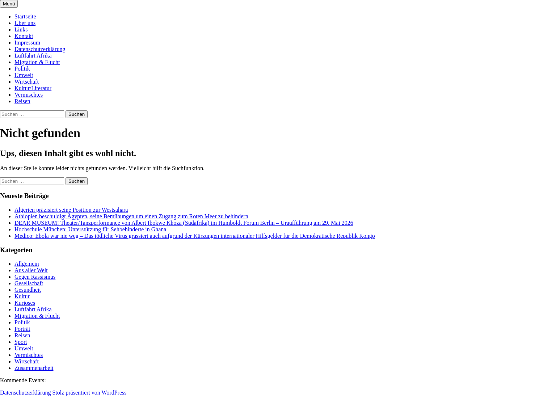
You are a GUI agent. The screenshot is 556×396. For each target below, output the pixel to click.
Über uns (24, 23)
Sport (20, 342)
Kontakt (23, 36)
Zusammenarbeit (34, 368)
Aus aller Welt (31, 270)
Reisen (22, 101)
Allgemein (26, 264)
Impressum (27, 42)
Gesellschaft (28, 283)
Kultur (22, 296)
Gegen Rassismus (34, 277)
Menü (9, 4)
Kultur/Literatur (32, 88)
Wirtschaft (26, 82)
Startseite (25, 16)
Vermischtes (28, 95)
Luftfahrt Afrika (33, 55)
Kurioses (24, 303)
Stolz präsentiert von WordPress (89, 392)
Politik (22, 69)
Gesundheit (27, 290)
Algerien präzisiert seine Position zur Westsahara (71, 210)
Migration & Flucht (37, 62)
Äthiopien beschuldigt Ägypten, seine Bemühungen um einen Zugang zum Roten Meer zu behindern (131, 216)
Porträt (22, 329)
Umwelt (23, 75)
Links (21, 29)
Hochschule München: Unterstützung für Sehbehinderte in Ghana (90, 229)
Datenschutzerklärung (39, 49)
